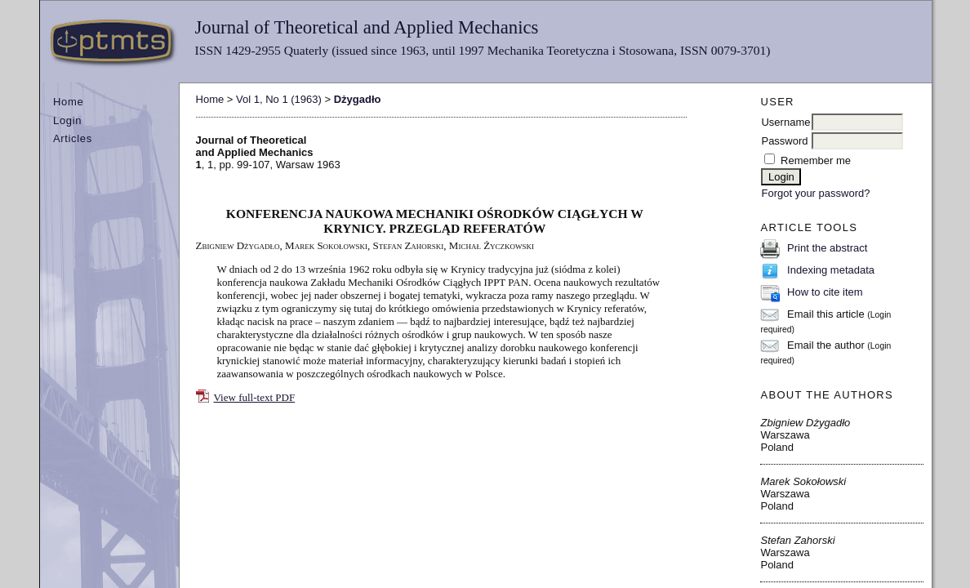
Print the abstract (827, 248)
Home (68, 102)
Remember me (816, 160)
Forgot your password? (815, 193)
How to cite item (824, 292)
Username (785, 122)
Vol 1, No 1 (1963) (279, 99)
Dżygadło (357, 99)
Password (784, 141)
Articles (72, 138)
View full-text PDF (255, 397)
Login (67, 120)
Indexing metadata (830, 270)
